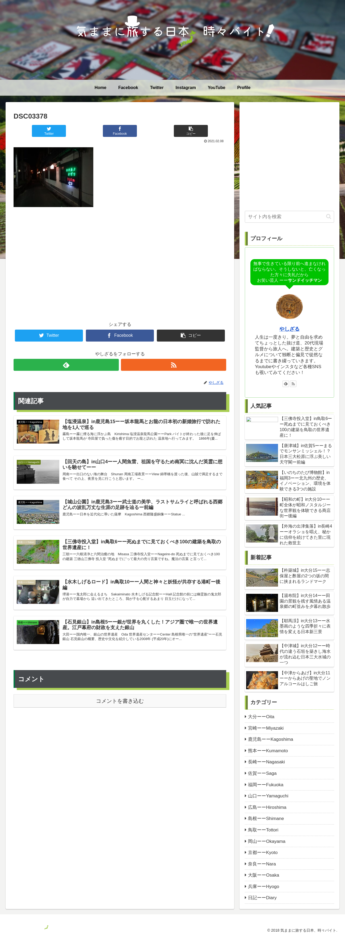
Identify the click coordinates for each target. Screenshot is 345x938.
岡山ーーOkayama (266, 841)
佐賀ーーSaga (262, 773)
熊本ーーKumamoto (268, 750)
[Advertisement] (120, 255)
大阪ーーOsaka (263, 875)
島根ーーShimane (266, 818)
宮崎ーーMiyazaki (266, 728)
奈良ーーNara (262, 864)
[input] (289, 217)
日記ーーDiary (262, 897)
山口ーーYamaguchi (268, 795)
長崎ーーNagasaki (266, 761)
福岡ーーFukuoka (265, 784)
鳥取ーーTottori (263, 829)
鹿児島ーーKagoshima (270, 739)
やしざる (289, 329)
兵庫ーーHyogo (263, 886)
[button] (328, 216)
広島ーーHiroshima (267, 807)
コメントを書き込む (120, 712)
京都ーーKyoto (262, 852)
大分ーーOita (261, 716)
